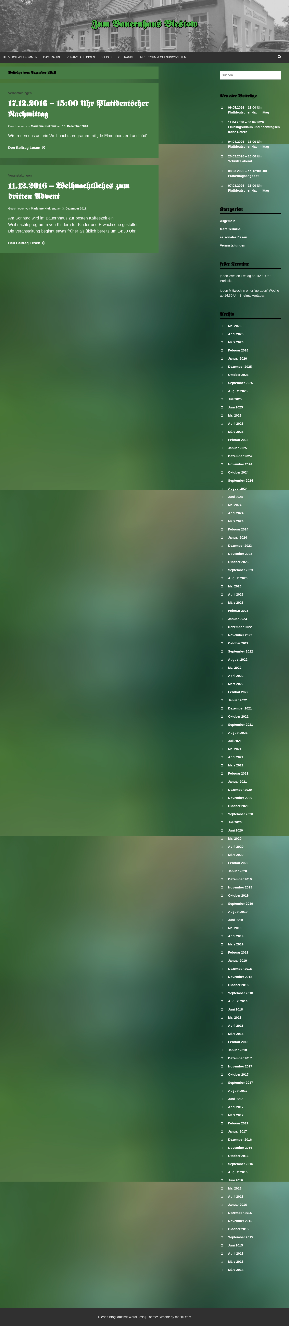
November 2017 (240, 1066)
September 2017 (240, 1082)
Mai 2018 (234, 1017)
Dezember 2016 (240, 1139)
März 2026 (235, 342)
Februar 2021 (238, 773)
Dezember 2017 (240, 1058)
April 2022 (235, 676)
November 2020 (240, 798)
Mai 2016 (234, 1188)
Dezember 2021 (240, 708)
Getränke (126, 57)
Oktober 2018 (238, 985)
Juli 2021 (235, 741)
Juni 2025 (235, 407)
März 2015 (235, 1261)
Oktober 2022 (238, 643)
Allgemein (227, 221)
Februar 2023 (238, 610)
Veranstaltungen (81, 57)
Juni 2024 (235, 497)
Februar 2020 (238, 863)
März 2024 (235, 521)
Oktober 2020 (238, 806)
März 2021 (235, 765)
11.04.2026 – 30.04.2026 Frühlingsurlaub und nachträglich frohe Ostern (254, 127)
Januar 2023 (237, 619)
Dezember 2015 (240, 1213)
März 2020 (235, 855)
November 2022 (240, 635)
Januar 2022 (237, 700)
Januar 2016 (237, 1204)
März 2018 (235, 1034)
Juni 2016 (235, 1180)
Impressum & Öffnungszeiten (162, 57)
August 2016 (238, 1172)
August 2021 (238, 732)
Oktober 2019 (238, 895)
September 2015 (240, 1237)
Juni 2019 (235, 920)
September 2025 (240, 383)
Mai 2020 (234, 838)
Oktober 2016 (238, 1156)
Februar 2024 (238, 529)
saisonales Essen (233, 237)
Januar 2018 (237, 1050)
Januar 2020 (237, 871)
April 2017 (235, 1107)
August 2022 (238, 659)
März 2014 (235, 1269)
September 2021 (240, 724)
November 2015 (240, 1221)
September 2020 (240, 814)
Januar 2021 (237, 781)
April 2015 (235, 1253)
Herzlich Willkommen (20, 57)
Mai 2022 (234, 667)
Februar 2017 (238, 1123)
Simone (164, 1317)
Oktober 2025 (238, 375)
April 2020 (235, 846)
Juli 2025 (235, 399)
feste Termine (230, 229)
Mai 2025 (234, 415)
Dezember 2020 (240, 789)
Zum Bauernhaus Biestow (144, 24)
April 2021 (235, 757)
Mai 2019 (234, 928)
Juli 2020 (235, 822)
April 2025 (235, 423)
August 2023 (238, 578)
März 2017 (235, 1115)
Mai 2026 (234, 326)
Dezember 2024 (240, 456)
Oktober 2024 (238, 472)
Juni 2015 (235, 1245)
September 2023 (240, 570)
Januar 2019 (237, 960)
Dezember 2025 (240, 366)
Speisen (107, 57)
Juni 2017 (235, 1099)
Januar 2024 (237, 537)
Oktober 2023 (238, 562)
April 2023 (235, 594)
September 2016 (240, 1164)
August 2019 (238, 911)
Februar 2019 (238, 952)
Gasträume (52, 57)
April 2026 (235, 334)
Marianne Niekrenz (43, 126)
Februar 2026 (238, 350)
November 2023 (240, 554)
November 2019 (240, 887)
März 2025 (235, 431)
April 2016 (235, 1196)
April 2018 (235, 1025)
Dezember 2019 (240, 879)
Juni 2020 (235, 830)
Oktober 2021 (238, 716)
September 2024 (240, 480)
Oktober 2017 (238, 1074)
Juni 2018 (235, 1009)
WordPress (136, 1317)
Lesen (27, 148)
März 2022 (235, 684)
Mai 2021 (234, 749)
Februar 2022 (238, 692)
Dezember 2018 (240, 968)
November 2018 (240, 977)
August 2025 (238, 391)
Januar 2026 (237, 358)
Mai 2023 (234, 586)
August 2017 (238, 1090)
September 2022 (240, 651)
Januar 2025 (237, 448)
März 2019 (235, 944)
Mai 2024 (234, 505)
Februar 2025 (238, 440)
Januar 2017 (237, 1131)
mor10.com (183, 1317)
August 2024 (238, 488)
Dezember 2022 (240, 627)
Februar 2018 (238, 1042)
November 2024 (240, 464)
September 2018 (240, 993)
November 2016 (240, 1147)
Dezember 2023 (240, 545)
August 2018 (238, 1001)
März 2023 (235, 602)
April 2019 (235, 936)
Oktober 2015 (238, 1229)
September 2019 (240, 903)
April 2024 (235, 513)
